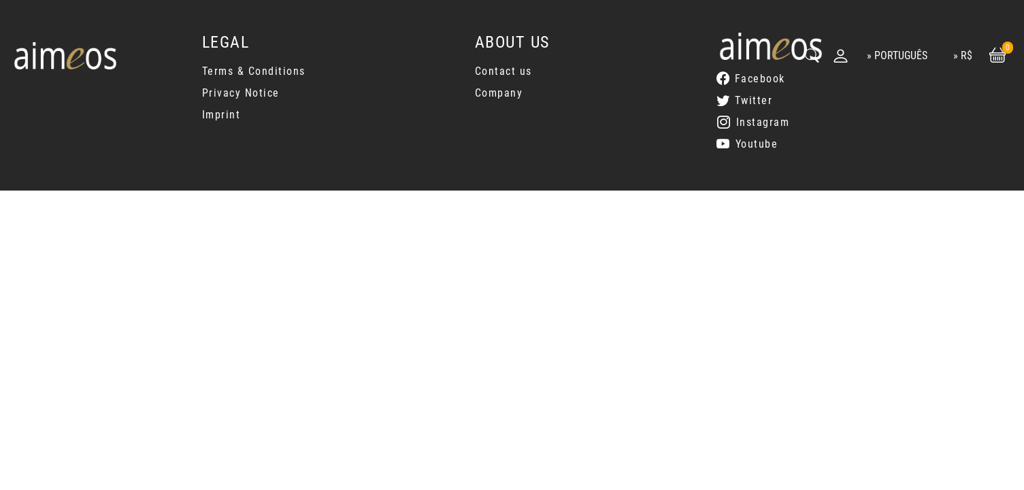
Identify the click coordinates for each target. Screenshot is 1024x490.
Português (900, 55)
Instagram (763, 122)
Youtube (757, 143)
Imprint (221, 114)
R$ (966, 55)
